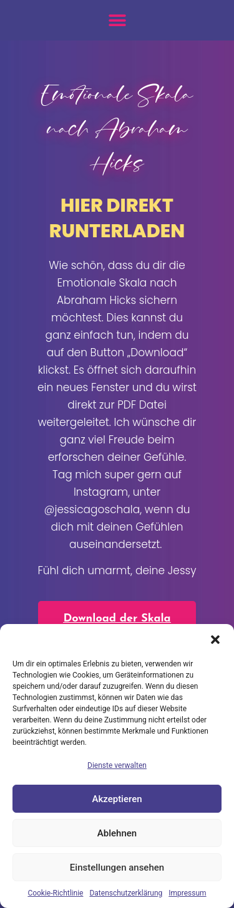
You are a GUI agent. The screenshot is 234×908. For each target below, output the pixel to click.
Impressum (187, 893)
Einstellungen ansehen (117, 867)
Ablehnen (117, 833)
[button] (215, 639)
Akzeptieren (117, 799)
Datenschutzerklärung (125, 893)
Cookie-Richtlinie (55, 893)
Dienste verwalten (117, 765)
